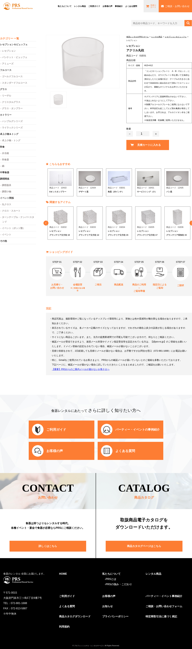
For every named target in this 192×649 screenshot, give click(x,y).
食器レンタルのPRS (18, 6)
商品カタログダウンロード (75, 616)
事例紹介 (119, 6)
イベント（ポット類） (13, 228)
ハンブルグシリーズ (12, 121)
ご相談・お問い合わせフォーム (164, 606)
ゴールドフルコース (12, 76)
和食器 (5, 159)
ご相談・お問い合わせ (177, 6)
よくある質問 (131, 6)
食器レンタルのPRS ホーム (137, 37)
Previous (45, 223)
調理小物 (6, 191)
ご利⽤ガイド (94, 6)
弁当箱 (5, 153)
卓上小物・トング (11, 140)
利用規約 (64, 626)
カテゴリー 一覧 (9, 38)
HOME (63, 573)
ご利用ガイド (67, 596)
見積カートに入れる (149, 145)
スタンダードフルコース (14, 83)
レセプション (9, 51)
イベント (6, 234)
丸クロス (6, 204)
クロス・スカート (11, 210)
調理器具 (6, 185)
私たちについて (65, 6)
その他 (3, 241)
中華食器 (4, 172)
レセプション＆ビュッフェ (176, 37)
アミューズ (7, 63)
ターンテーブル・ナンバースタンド (18, 219)
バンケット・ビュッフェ (14, 57)
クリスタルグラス (11, 102)
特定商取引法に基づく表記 (161, 616)
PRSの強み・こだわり (119, 584)
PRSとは (111, 579)
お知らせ (107, 606)
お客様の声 (107, 6)
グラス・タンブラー (12, 108)
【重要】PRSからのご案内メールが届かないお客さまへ (80, 369)
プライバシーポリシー (115, 616)
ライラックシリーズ (12, 127)
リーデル (6, 95)
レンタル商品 (80, 6)
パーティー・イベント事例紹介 (164, 596)
